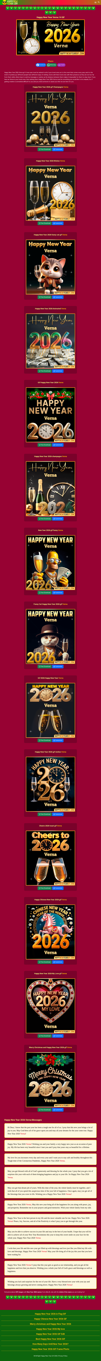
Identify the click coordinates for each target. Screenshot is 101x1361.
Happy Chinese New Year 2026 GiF (50, 1319)
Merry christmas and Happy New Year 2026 (50, 1324)
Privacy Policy (62, 1356)
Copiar (61, 65)
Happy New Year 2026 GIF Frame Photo (50, 1349)
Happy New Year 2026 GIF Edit (50, 1334)
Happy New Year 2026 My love (50, 1329)
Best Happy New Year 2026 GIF (50, 1339)
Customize (57, 149)
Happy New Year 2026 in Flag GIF (50, 1314)
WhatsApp (51, 65)
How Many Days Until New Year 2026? (50, 1344)
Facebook (40, 65)
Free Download (44, 149)
